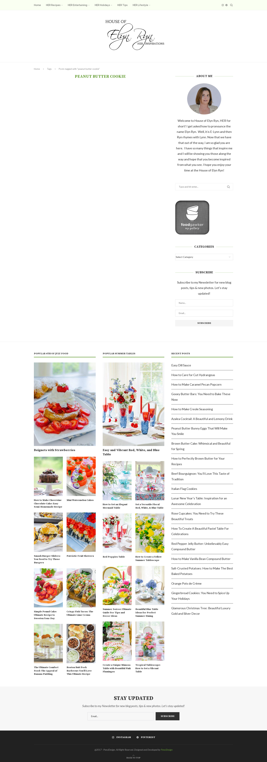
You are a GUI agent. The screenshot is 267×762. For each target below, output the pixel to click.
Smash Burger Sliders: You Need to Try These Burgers (47, 559)
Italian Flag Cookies (184, 489)
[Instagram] (223, 5)
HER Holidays (102, 5)
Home (37, 5)
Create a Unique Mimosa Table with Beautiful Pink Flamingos (117, 668)
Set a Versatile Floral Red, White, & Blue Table (149, 506)
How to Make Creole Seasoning (192, 409)
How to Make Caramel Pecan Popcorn (196, 384)
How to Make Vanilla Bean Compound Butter (201, 559)
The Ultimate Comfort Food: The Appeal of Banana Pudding (46, 671)
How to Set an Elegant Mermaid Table (115, 506)
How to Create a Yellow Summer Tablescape (148, 558)
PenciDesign (166, 749)
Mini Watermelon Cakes (80, 500)
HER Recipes (53, 5)
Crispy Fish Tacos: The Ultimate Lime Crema (80, 613)
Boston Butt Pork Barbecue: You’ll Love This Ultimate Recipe (79, 671)
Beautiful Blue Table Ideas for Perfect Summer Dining (146, 612)
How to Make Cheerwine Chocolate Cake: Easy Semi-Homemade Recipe (48, 503)
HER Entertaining (77, 5)
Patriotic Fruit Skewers (80, 556)
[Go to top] (133, 757)
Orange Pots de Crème (186, 583)
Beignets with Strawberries (54, 450)
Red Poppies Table (114, 556)
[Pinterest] (226, 5)
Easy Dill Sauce (181, 365)
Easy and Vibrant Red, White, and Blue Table (131, 452)
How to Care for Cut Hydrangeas (193, 375)
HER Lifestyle (140, 5)
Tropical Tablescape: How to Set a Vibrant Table (147, 668)
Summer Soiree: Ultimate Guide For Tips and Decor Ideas (117, 612)
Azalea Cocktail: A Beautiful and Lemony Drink (202, 419)
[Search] (231, 5)
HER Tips (122, 5)
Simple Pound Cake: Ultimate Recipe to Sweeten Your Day (45, 615)
